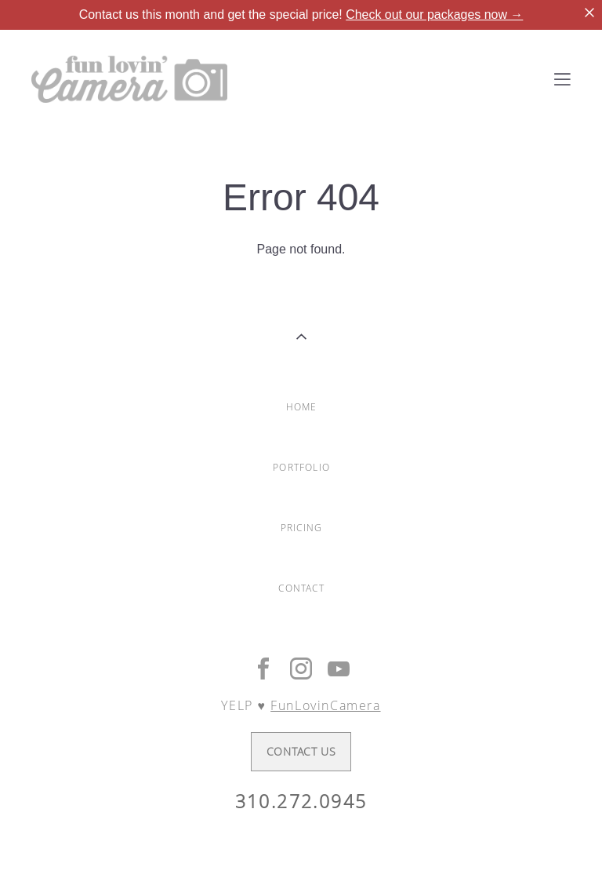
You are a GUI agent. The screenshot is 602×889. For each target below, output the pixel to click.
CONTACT (301, 588)
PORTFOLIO (301, 467)
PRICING (301, 527)
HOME (301, 407)
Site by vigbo (300, 852)
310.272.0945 (301, 801)
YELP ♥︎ (300, 705)
